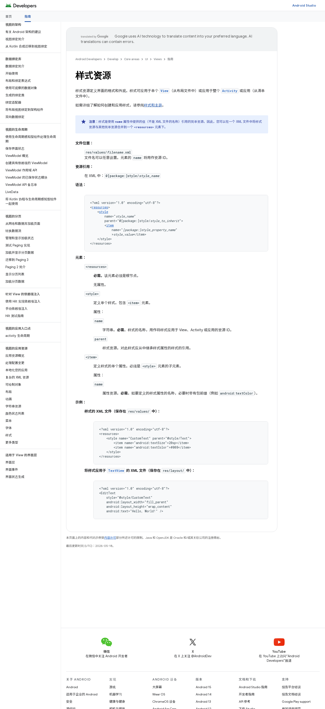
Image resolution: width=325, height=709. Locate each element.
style (103, 212)
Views (158, 59)
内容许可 (110, 538)
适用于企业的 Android (82, 694)
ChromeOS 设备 (164, 702)
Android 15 (203, 687)
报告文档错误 (291, 694)
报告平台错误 (291, 687)
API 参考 (244, 702)
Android (72, 687)
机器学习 (115, 694)
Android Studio (304, 5)
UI (146, 59)
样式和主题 (153, 105)
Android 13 (203, 702)
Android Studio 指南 (253, 687)
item (110, 225)
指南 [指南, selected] (28, 16)
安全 (69, 702)
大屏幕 (157, 687)
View (164, 91)
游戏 (112, 687)
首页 (8, 16)
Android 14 (203, 694)
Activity (229, 91)
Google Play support (296, 702)
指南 (170, 59)
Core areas (131, 59)
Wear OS (158, 694)
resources (100, 207)
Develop (112, 59)
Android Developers (88, 59)
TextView (116, 470)
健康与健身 (117, 702)
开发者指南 (247, 694)
